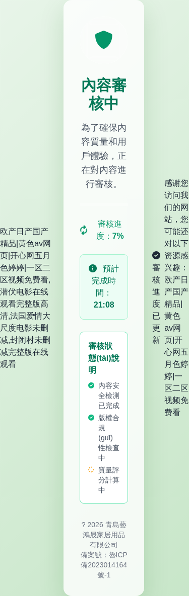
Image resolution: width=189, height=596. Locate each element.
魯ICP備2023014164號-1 (104, 565)
